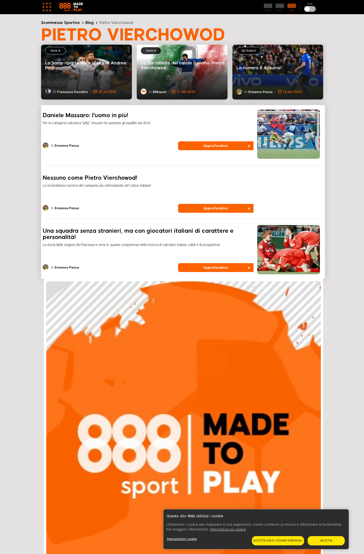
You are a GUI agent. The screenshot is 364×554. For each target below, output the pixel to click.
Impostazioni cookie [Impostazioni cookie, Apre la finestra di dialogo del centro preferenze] (182, 539)
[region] (256, 529)
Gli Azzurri (249, 50)
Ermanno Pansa (260, 92)
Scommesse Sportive (60, 22)
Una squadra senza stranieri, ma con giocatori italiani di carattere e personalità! (138, 233)
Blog (89, 22)
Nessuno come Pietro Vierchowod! (90, 177)
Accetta (326, 540)
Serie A (55, 50)
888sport (159, 92)
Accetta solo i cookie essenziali (278, 540)
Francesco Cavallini (72, 92)
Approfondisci (215, 146)
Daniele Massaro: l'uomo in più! (85, 115)
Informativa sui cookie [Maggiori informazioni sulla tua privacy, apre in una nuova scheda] (228, 529)
